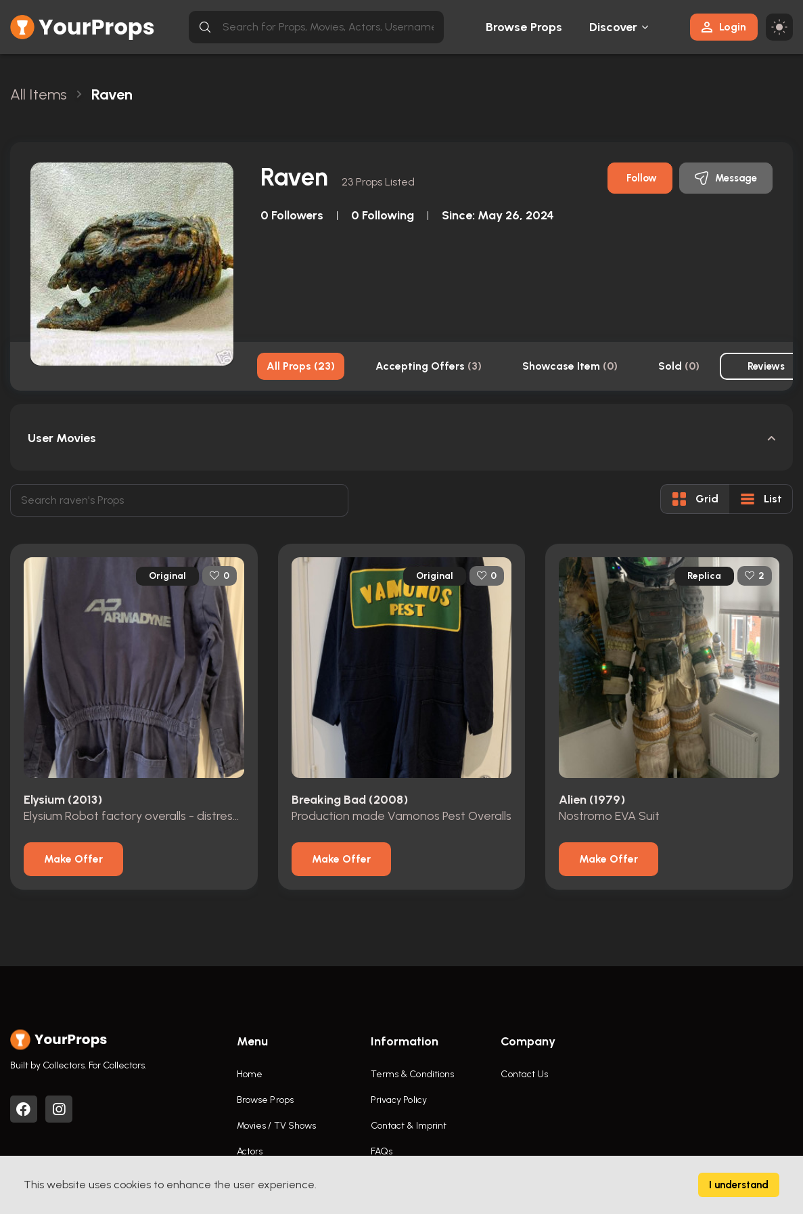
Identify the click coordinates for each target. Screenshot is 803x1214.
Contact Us (524, 1074)
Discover (613, 27)
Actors (250, 1151)
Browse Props (524, 27)
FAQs (381, 1151)
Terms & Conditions (413, 1074)
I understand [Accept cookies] (738, 1185)
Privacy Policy (399, 1100)
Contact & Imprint (409, 1125)
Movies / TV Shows (277, 1125)
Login (724, 26)
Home (249, 1074)
